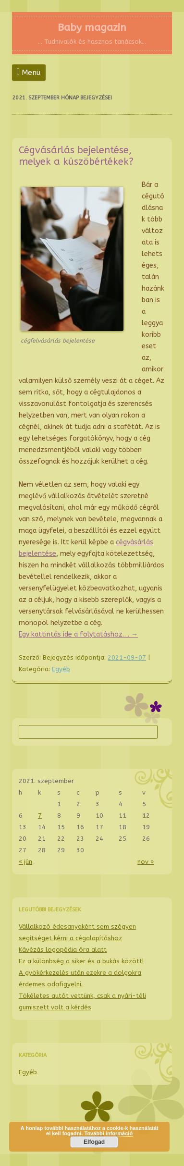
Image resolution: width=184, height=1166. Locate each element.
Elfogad (94, 1142)
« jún (25, 861)
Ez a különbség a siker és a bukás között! (81, 961)
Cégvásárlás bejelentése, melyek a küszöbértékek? (76, 156)
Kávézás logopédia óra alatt (63, 949)
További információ (108, 1133)
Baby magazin (92, 28)
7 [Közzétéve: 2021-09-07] (40, 815)
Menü (31, 72)
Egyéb (61, 669)
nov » (145, 861)
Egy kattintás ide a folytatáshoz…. (78, 634)
